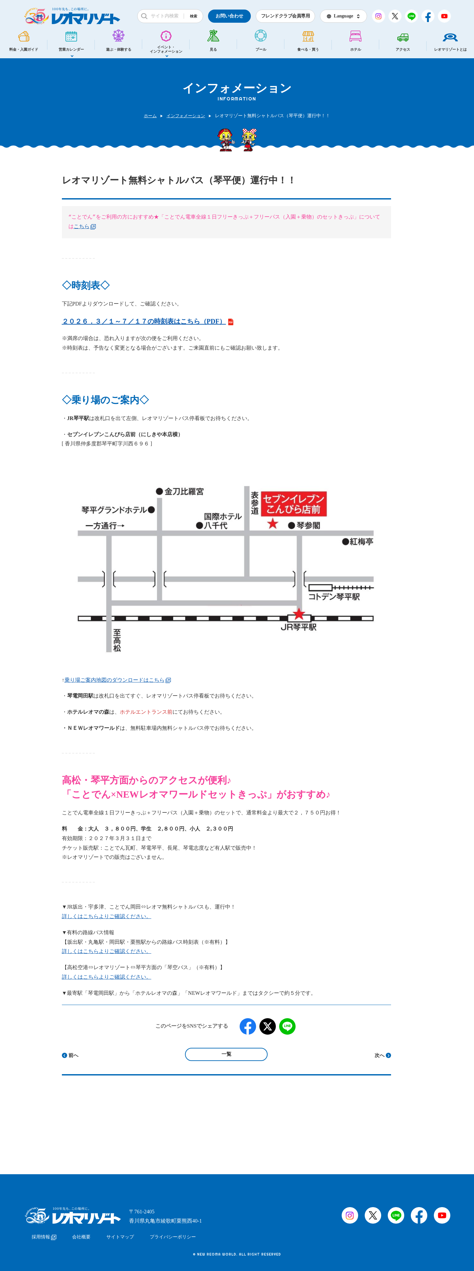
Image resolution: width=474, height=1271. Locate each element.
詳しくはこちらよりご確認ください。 (106, 916)
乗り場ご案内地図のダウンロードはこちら (118, 680)
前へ (73, 1055)
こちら (85, 226)
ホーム (149, 115)
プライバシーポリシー (173, 1233)
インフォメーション (186, 115)
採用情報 (44, 1233)
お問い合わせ (229, 15)
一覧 (226, 1054)
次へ (379, 1055)
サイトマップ (120, 1233)
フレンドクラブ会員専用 (285, 15)
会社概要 (81, 1233)
